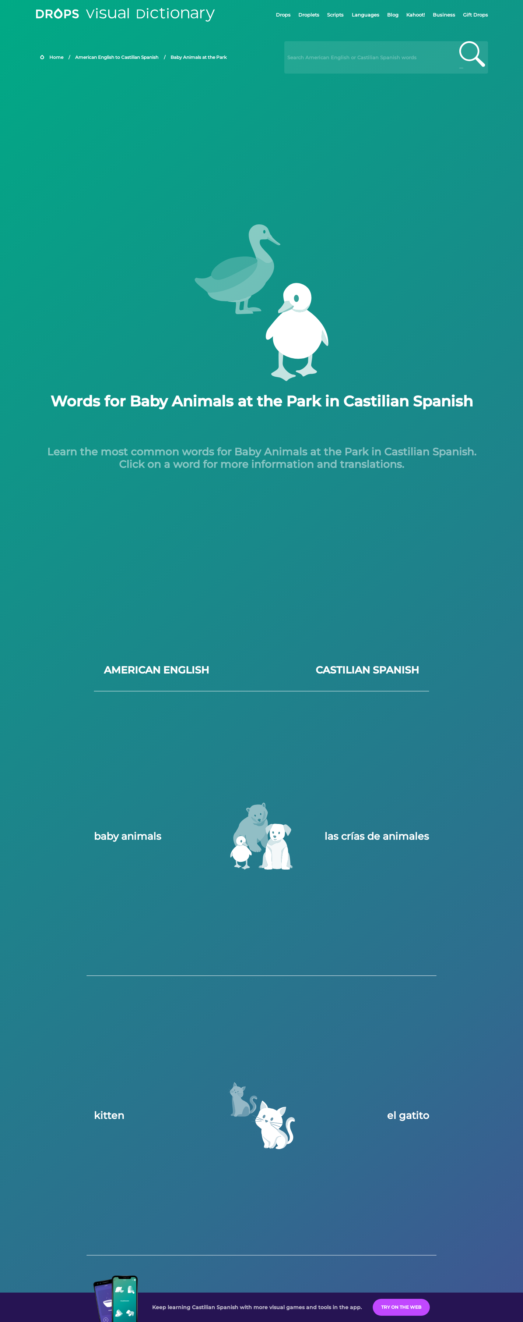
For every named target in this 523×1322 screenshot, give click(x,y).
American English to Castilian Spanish (116, 57)
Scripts (335, 15)
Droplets (308, 15)
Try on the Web (401, 1307)
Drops (283, 15)
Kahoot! (415, 15)
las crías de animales (376, 836)
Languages (365, 15)
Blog (393, 15)
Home (56, 57)
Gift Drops (475, 15)
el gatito (408, 1115)
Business (444, 15)
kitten (109, 1115)
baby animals (127, 836)
